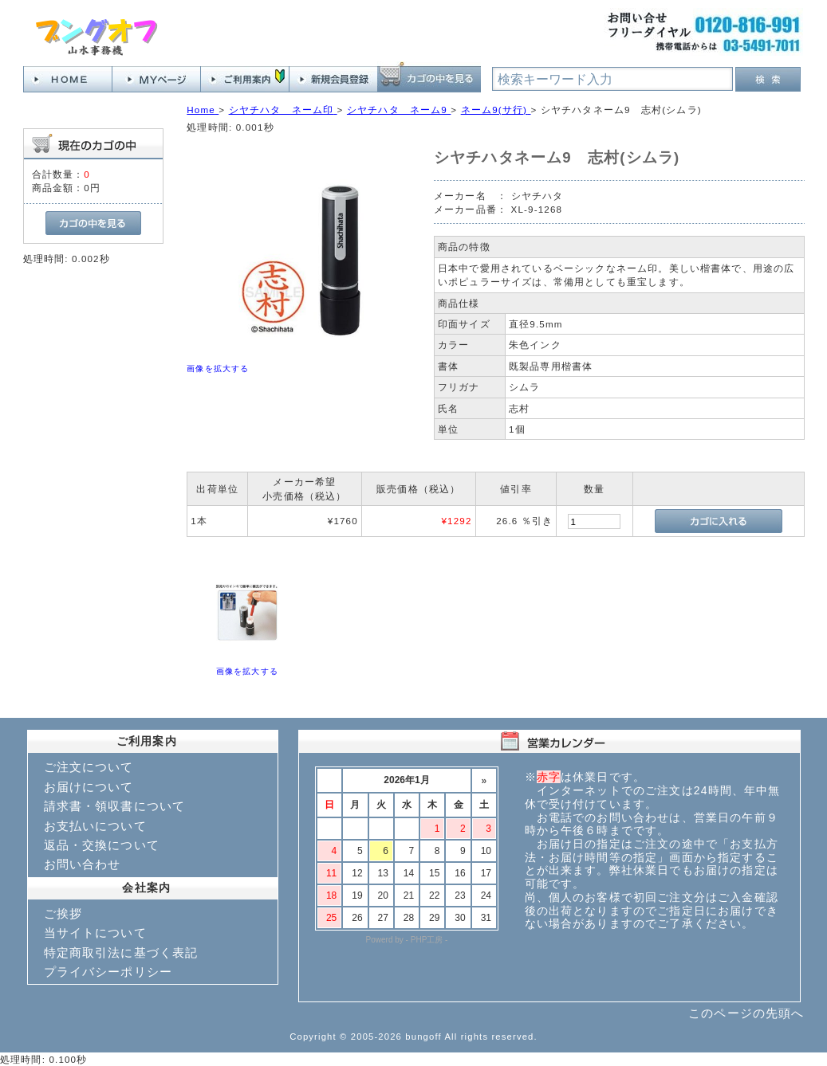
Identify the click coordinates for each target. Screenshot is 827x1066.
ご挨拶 (63, 913)
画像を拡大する (218, 368)
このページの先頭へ (746, 1013)
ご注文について (89, 767)
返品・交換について (101, 845)
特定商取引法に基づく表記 (121, 952)
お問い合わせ (82, 864)
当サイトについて (95, 932)
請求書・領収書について (115, 806)
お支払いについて (95, 826)
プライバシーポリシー (108, 971)
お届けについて (89, 787)
